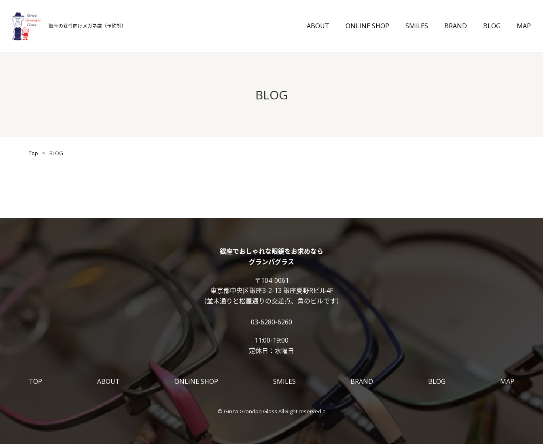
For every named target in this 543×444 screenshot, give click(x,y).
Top (33, 153)
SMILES (416, 25)
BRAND (455, 25)
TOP (35, 381)
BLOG (492, 25)
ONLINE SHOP (367, 25)
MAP (524, 25)
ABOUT (318, 25)
